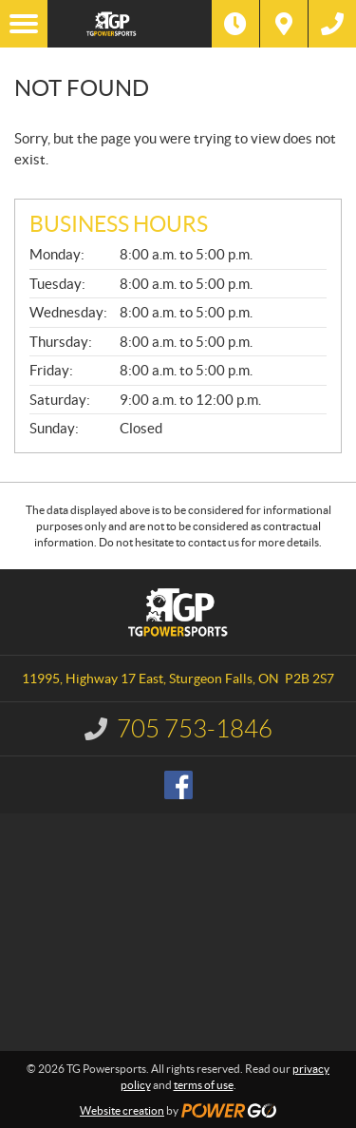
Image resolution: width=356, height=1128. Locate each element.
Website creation (122, 1110)
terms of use (204, 1085)
